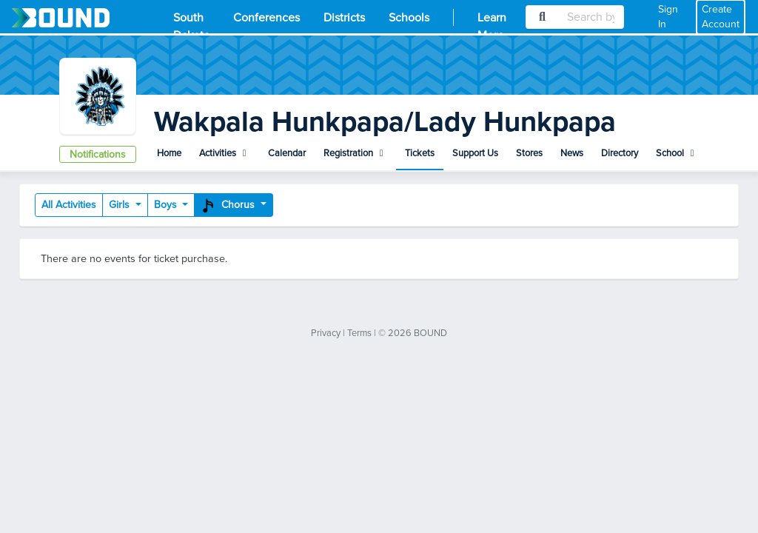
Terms (359, 333)
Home (169, 153)
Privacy (326, 333)
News (571, 153)
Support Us (475, 153)
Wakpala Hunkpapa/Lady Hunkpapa (385, 122)
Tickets (420, 153)
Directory (619, 153)
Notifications (98, 154)
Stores (529, 153)
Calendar (287, 153)
